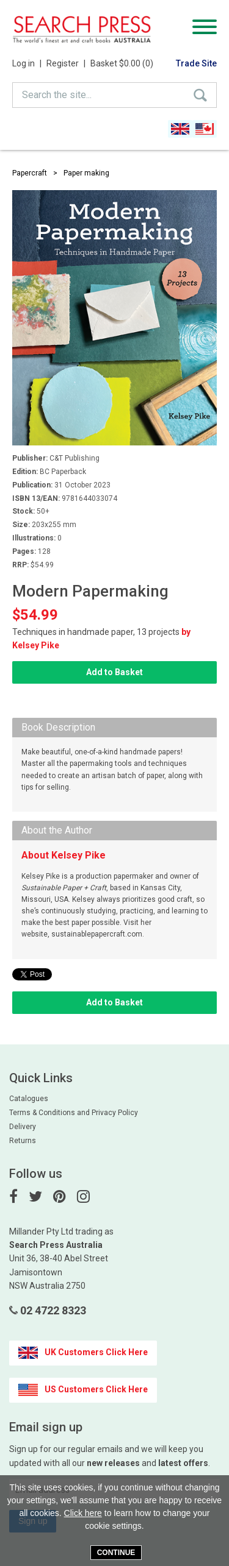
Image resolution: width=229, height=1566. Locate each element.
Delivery (22, 1126)
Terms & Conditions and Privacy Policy (73, 1112)
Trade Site (196, 63)
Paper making (86, 173)
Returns (22, 1140)
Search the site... (57, 95)
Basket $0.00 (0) (121, 63)
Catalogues (28, 1098)
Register (65, 63)
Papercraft (29, 173)
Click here (83, 1513)
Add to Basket (114, 672)
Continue (116, 1552)
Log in (27, 63)
